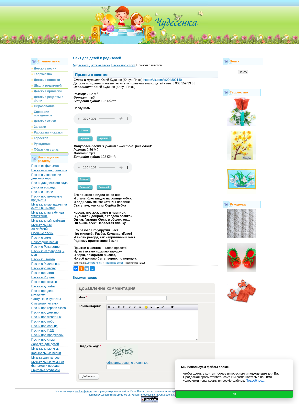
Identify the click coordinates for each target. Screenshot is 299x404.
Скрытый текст (157, 307)
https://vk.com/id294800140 (162, 79)
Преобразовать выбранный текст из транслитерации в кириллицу (167, 307)
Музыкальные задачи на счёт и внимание (49, 206)
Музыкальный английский (41, 226)
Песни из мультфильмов (49, 170)
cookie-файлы (83, 391)
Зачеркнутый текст (123, 307)
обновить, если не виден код (127, 362)
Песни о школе (42, 192)
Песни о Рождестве (45, 246)
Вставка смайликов (146, 307)
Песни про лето (42, 272)
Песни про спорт (43, 339)
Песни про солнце (44, 326)
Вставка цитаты (162, 307)
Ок (234, 394)
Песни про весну (43, 268)
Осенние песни (42, 233)
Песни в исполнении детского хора (46, 176)
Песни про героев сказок (49, 308)
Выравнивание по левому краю (130, 307)
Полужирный (109, 307)
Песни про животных (46, 317)
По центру (135, 307)
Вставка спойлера (172, 307)
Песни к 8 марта (43, 259)
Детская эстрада (43, 187)
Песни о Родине (42, 277)
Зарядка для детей (45, 344)
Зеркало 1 (85, 138)
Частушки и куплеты (46, 299)
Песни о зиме (41, 237)
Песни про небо (42, 321)
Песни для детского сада (49, 183)
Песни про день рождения (42, 292)
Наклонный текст (114, 307)
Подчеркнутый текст (118, 307)
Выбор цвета (151, 307)
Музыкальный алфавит (48, 220)
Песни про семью (44, 281)
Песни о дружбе (43, 286)
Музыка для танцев (45, 357)
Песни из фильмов (45, 165)
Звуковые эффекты (45, 370)
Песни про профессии (47, 335)
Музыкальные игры (45, 348)
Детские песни (94, 262)
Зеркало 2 (104, 138)
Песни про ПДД (42, 330)
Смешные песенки (44, 303)
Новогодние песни (44, 242)
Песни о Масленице (45, 263)
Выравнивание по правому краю (140, 307)
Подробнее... (255, 380)
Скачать (84, 130)
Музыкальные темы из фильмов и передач (47, 363)
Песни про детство (45, 312)
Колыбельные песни (46, 353)
